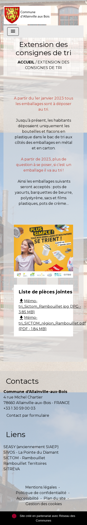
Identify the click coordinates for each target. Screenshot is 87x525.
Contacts (22, 381)
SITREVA (11, 469)
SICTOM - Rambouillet (24, 458)
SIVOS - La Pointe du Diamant (31, 452)
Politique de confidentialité (41, 493)
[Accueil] (27, 13)
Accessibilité (27, 498)
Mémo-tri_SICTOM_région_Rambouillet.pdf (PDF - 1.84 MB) (52, 323)
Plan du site (55, 498)
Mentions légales (41, 487)
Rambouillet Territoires (24, 463)
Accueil (26, 62)
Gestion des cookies (44, 504)
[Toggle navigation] (13, 31)
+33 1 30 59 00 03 (19, 408)
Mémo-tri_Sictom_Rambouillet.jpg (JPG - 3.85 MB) (50, 306)
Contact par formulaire (27, 415)
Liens (15, 434)
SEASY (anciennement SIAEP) (31, 447)
